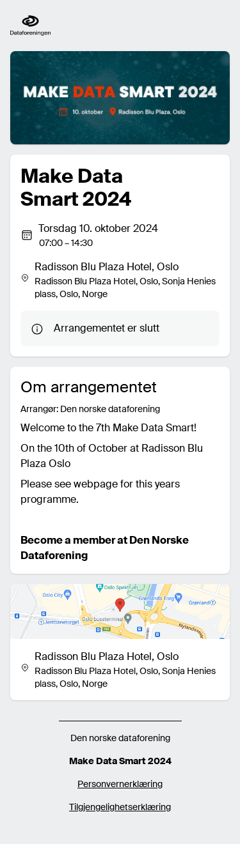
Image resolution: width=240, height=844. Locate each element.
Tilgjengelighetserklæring (120, 807)
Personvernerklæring (120, 784)
